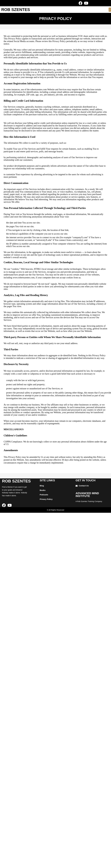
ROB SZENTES (15, 9)
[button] (110, 10)
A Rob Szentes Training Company (89, 501)
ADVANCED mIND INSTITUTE (87, 495)
